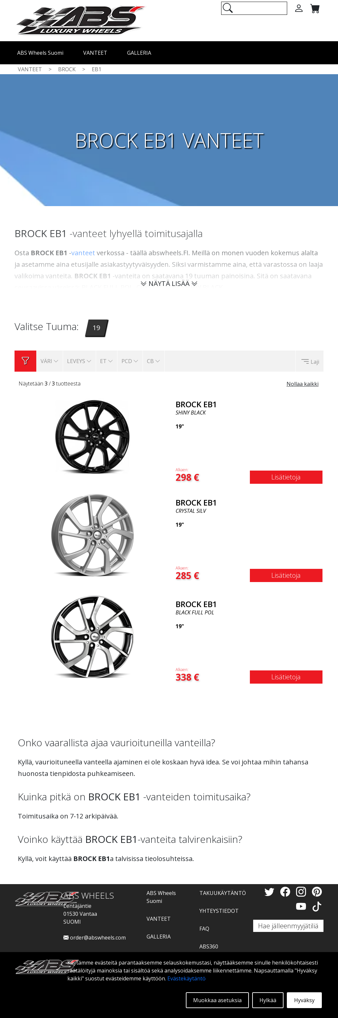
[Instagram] (302, 891)
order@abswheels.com (94, 937)
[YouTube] (302, 906)
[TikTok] (316, 906)
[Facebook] (286, 891)
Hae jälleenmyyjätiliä (288, 925)
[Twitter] (271, 891)
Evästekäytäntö (186, 978)
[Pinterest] (316, 891)
